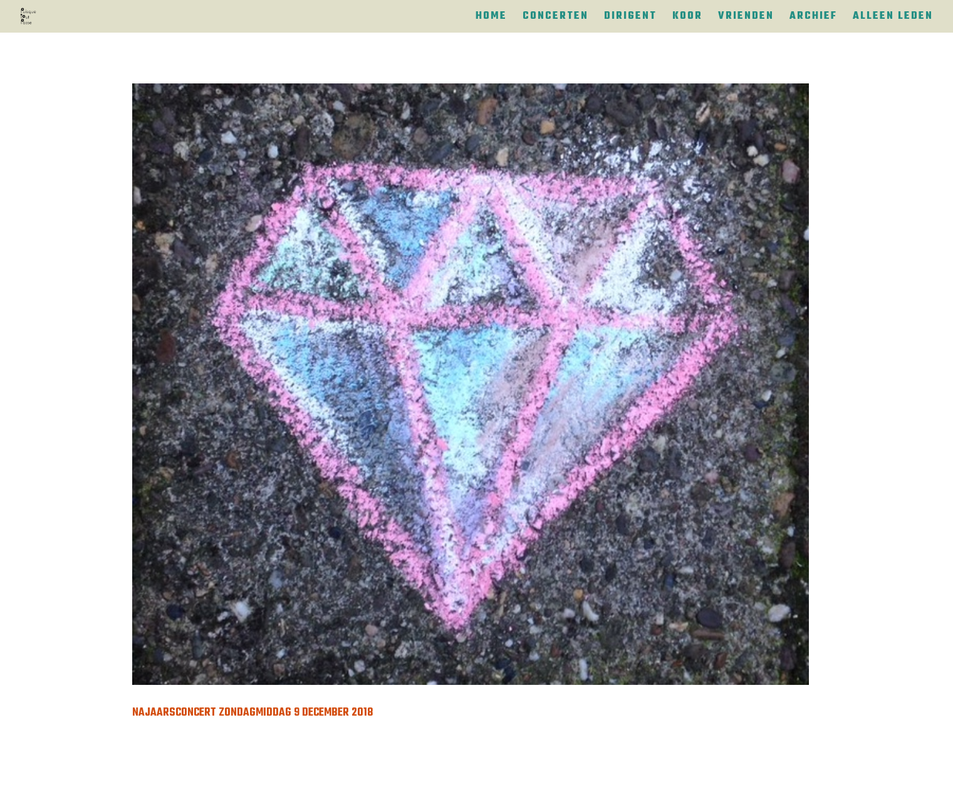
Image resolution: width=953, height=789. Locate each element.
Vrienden (746, 18)
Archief (813, 18)
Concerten (555, 18)
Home (491, 18)
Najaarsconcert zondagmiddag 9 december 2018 (252, 713)
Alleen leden (893, 18)
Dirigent (630, 18)
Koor (687, 18)
